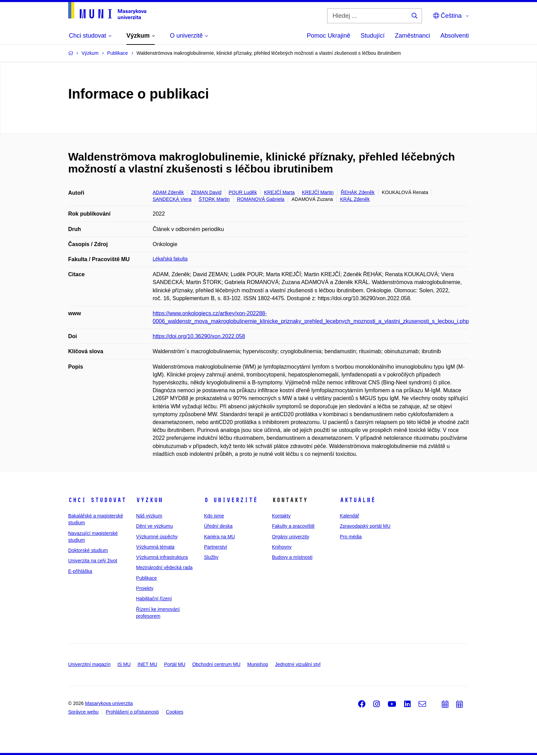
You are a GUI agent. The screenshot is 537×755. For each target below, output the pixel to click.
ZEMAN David (206, 192)
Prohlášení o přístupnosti (132, 712)
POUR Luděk (243, 192)
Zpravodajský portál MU (365, 526)
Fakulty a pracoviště (293, 526)
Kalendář (349, 516)
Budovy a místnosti (292, 557)
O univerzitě (231, 500)
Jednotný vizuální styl (298, 664)
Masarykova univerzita (109, 703)
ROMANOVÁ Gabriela (260, 199)
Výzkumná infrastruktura (162, 557)
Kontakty (281, 516)
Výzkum (149, 500)
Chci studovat (97, 500)
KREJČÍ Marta (279, 192)
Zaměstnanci (412, 35)
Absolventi (454, 35)
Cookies (175, 712)
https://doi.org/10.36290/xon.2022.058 (199, 336)
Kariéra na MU (219, 536)
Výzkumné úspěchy (156, 536)
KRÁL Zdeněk (355, 199)
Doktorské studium (88, 550)
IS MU (124, 664)
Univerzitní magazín (89, 664)
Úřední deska (218, 526)
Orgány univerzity (290, 536)
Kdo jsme (214, 516)
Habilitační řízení (154, 598)
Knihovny (282, 547)
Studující (373, 35)
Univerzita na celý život (92, 560)
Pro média (351, 536)
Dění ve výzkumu (154, 526)
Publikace (146, 578)
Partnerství (215, 547)
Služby (211, 557)
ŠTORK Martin (214, 199)
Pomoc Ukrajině (328, 35)
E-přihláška (80, 571)
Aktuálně (357, 500)
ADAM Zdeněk (168, 192)
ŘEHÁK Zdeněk (358, 192)
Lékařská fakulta (170, 258)
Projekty (144, 588)
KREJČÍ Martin (318, 192)
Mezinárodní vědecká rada (164, 567)
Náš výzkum (149, 516)
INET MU (147, 664)
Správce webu (83, 712)
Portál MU (174, 664)
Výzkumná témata (155, 547)
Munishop (257, 664)
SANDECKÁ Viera (172, 199)
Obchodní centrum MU (216, 664)
